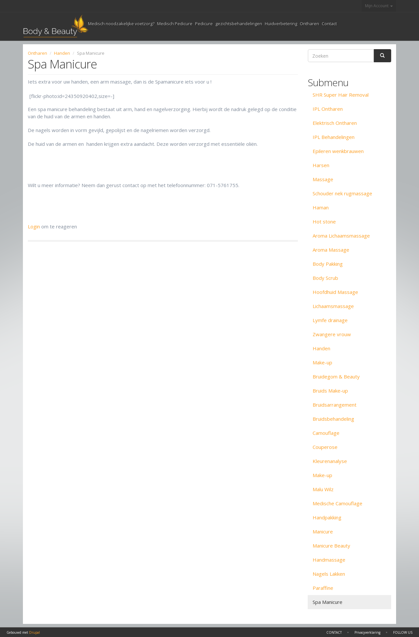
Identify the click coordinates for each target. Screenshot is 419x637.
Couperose (325, 447)
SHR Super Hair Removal (341, 94)
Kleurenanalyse (330, 461)
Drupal (34, 632)
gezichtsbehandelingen (238, 24)
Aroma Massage (331, 249)
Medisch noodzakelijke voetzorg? (121, 24)
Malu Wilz (323, 489)
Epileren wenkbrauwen (338, 151)
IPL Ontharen (328, 109)
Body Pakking (328, 264)
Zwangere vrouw (332, 334)
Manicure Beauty (331, 545)
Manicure (323, 531)
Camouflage (326, 433)
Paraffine (323, 588)
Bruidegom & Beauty (336, 376)
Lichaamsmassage (333, 306)
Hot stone (324, 221)
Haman (321, 207)
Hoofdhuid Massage (335, 292)
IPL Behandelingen (334, 137)
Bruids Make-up (330, 390)
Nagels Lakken (329, 573)
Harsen (321, 165)
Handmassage (329, 559)
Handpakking (327, 517)
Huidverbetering (281, 24)
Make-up (322, 362)
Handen (62, 53)
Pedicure (204, 24)
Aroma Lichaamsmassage (341, 235)
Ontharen (309, 24)
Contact (329, 24)
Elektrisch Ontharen (335, 123)
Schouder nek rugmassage (342, 193)
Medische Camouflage (337, 503)
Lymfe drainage (330, 320)
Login (34, 226)
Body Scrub (325, 278)
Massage (323, 179)
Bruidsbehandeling (333, 418)
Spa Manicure (327, 602)
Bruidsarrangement (334, 404)
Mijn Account (379, 6)
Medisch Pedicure (174, 24)
